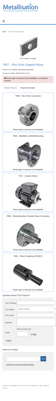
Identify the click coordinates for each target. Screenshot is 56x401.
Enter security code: (24, 329)
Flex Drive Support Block (16, 31)
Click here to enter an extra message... (20, 365)
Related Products (10, 88)
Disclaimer (13, 385)
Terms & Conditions (31, 385)
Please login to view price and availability (28, 129)
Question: (8, 322)
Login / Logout (43, 385)
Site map (5, 385)
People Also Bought (27, 88)
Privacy (20, 385)
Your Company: (11, 303)
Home (4, 31)
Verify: (7, 332)
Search (5, 388)
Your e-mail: (9, 315)
